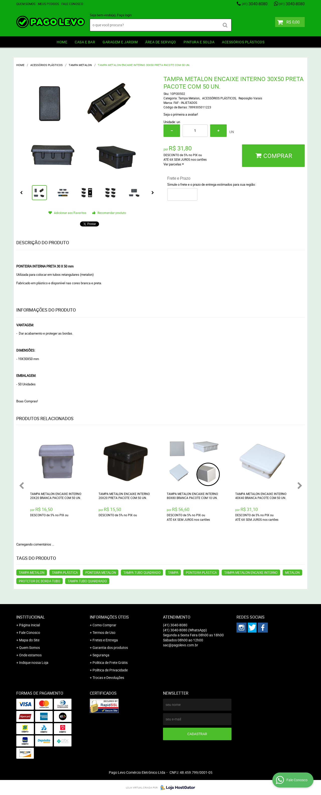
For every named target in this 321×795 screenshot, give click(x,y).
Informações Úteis (109, 617)
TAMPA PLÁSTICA (65, 572)
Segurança (101, 655)
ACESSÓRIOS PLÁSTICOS (243, 42)
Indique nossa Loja (33, 662)
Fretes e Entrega (105, 640)
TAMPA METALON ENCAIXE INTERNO (251, 572)
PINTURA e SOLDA (199, 42)
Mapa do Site (29, 640)
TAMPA (173, 572)
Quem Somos (25, 4)
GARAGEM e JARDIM (120, 42)
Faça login (124, 15)
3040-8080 (255, 4)
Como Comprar (104, 625)
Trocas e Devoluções (108, 677)
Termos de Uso (104, 632)
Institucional (30, 617)
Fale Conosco (72, 4)
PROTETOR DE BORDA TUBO (39, 581)
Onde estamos (30, 655)
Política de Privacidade (110, 670)
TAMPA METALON (31, 572)
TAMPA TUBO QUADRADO (141, 572)
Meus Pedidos (48, 4)
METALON (292, 572)
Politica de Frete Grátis (110, 662)
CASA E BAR (85, 42)
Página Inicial (29, 625)
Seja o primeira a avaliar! (181, 114)
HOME (62, 42)
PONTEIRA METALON (100, 572)
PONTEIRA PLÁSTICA (201, 572)
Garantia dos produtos (110, 647)
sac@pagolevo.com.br (180, 645)
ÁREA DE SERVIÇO (160, 42)
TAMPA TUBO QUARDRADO (87, 581)
